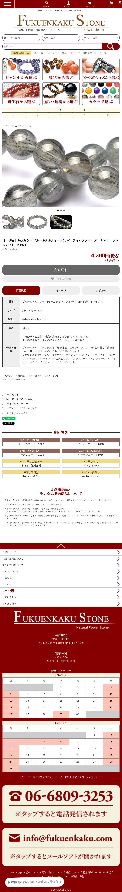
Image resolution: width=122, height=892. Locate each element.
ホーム (11, 872)
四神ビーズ (75, 53)
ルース (98, 53)
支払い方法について (12, 565)
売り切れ (61, 270)
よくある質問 (9, 603)
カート (115, 4)
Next (114, 168)
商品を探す (47, 6)
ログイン (7, 584)
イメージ (61, 290)
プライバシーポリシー (16, 403)
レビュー (101, 290)
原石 (106, 53)
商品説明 (21, 290)
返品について (9, 552)
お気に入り (90, 6)
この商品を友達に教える (17, 412)
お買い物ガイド (13, 394)
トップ (5, 126)
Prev (7, 168)
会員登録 (7, 578)
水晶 (64, 53)
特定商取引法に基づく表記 (19, 399)
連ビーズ (38, 53)
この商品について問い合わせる (21, 408)
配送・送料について (12, 558)
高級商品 (87, 53)
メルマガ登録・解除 (74, 876)
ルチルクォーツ (23, 126)
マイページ (68, 6)
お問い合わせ (9, 597)
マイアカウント (10, 571)
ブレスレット (53, 53)
